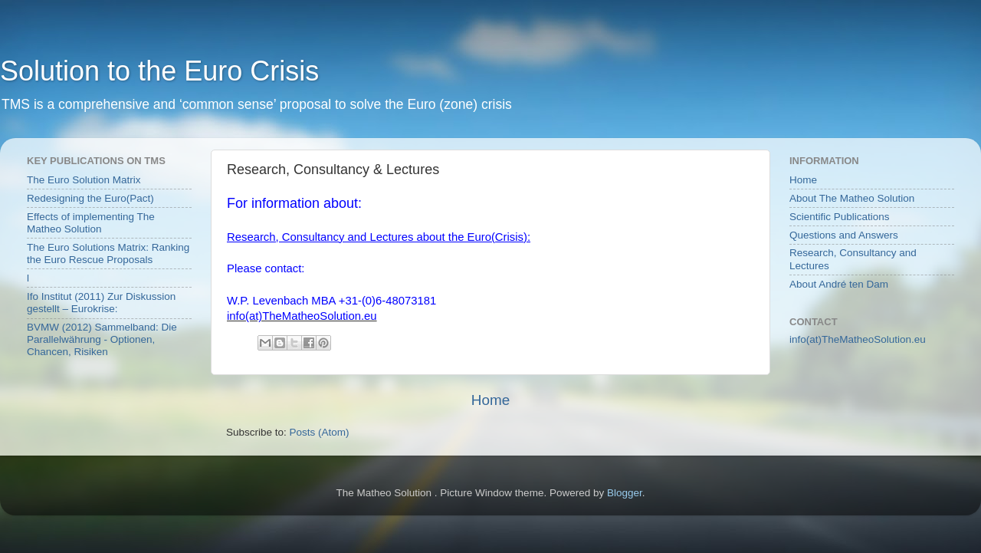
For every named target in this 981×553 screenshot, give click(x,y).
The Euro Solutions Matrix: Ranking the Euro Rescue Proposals (108, 253)
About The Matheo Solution (851, 198)
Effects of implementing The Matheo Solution (91, 223)
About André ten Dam (838, 284)
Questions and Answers (843, 235)
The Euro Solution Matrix (84, 180)
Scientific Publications (839, 216)
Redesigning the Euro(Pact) (90, 198)
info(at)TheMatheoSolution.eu (857, 339)
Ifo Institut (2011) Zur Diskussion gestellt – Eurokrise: (101, 302)
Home (490, 400)
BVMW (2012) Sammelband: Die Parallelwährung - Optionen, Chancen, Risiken (102, 339)
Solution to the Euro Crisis (159, 71)
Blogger (624, 493)
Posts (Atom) (319, 432)
